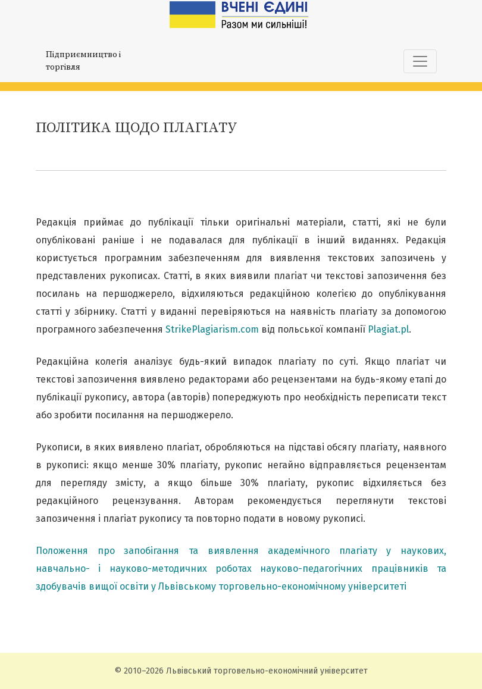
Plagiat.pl (388, 329)
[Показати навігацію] (420, 61)
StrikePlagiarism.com (212, 329)
